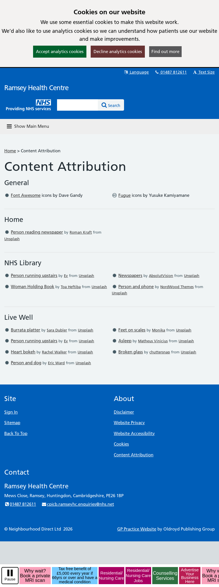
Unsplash (12, 238)
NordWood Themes (177, 286)
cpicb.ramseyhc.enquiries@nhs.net (77, 504)
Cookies (121, 444)
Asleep (124, 340)
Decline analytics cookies (118, 51)
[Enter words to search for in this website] (77, 105)
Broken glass (130, 352)
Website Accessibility (134, 433)
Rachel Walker (54, 352)
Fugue (124, 195)
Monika (158, 330)
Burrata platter (25, 330)
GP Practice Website (136, 529)
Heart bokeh (23, 352)
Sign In (11, 412)
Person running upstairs (34, 275)
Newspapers (130, 275)
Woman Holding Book (32, 286)
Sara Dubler (57, 330)
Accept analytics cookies (60, 51)
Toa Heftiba (71, 286)
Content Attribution (133, 455)
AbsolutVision (161, 275)
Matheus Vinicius (153, 341)
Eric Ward (56, 363)
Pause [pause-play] (10, 579)
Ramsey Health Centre (36, 88)
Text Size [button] (203, 72)
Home (10, 150)
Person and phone (136, 286)
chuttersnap (159, 352)
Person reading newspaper (37, 232)
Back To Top (15, 433)
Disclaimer (124, 412)
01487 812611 (170, 72)
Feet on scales (131, 330)
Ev (66, 275)
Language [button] (136, 72)
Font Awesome (25, 195)
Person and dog (26, 362)
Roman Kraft (81, 232)
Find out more (165, 51)
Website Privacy (129, 422)
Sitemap (12, 422)
